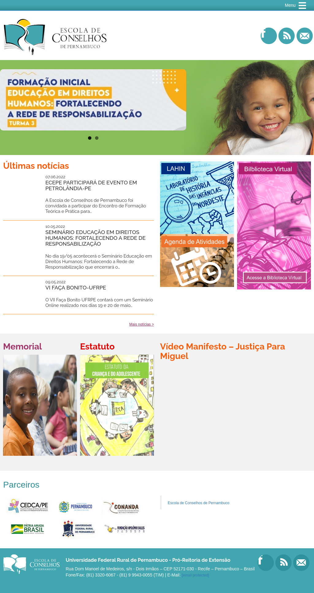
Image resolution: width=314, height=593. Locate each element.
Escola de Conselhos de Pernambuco (198, 503)
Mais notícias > (141, 324)
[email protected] (195, 575)
